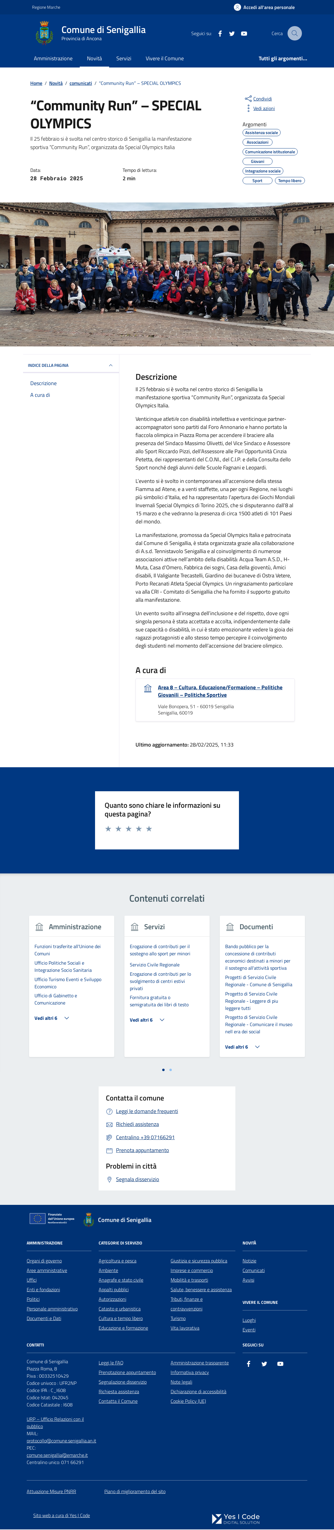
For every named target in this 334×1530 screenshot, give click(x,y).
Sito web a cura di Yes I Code (61, 1516)
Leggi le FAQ (111, 1363)
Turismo (178, 1318)
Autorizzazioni (112, 1299)
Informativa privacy (190, 1372)
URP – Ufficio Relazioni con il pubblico (55, 1423)
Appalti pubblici (114, 1290)
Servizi (123, 58)
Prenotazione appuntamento (127, 1372)
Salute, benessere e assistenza (201, 1290)
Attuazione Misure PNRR (51, 1492)
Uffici (32, 1280)
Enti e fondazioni (43, 1290)
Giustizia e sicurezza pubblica (199, 1261)
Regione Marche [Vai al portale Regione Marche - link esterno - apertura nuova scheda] (46, 7)
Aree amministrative (47, 1270)
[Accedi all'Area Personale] (264, 7)
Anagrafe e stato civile (121, 1280)
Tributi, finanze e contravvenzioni (187, 1304)
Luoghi (249, 1320)
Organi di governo (44, 1261)
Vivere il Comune (165, 58)
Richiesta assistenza (119, 1392)
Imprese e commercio (192, 1270)
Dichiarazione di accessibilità (198, 1392)
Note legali (181, 1382)
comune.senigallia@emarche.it (57, 1455)
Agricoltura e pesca (117, 1261)
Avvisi (248, 1280)
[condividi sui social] (258, 98)
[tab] (163, 1070)
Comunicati (254, 1270)
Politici (33, 1299)
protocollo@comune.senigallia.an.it (61, 1441)
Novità (94, 58)
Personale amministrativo (52, 1309)
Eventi (249, 1330)
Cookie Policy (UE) (188, 1401)
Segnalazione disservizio (123, 1382)
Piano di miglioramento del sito (135, 1492)
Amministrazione (53, 58)
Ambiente (108, 1270)
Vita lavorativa (185, 1328)
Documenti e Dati (44, 1318)
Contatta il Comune (118, 1401)
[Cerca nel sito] (295, 33)
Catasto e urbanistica (120, 1309)
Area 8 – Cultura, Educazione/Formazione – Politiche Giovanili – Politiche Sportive (220, 691)
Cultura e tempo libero (121, 1318)
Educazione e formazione (123, 1328)
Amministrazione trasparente (200, 1363)
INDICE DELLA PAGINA (71, 365)
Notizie (249, 1261)
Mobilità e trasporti (189, 1280)
